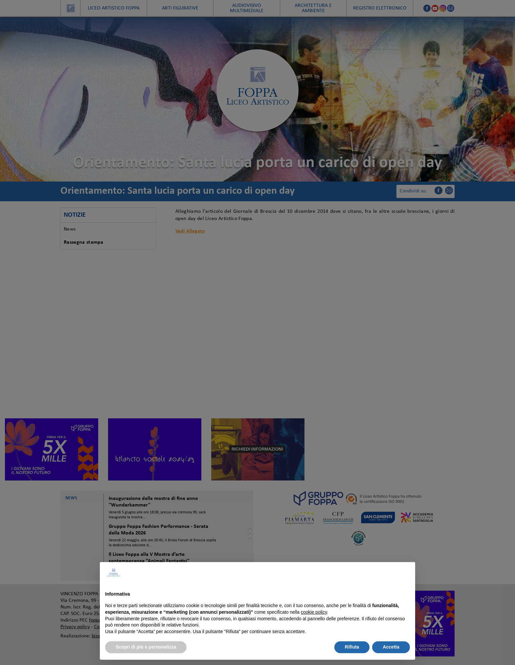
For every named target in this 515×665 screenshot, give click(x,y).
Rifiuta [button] (352, 647)
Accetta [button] (391, 647)
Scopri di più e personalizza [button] (146, 647)
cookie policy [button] (314, 612)
